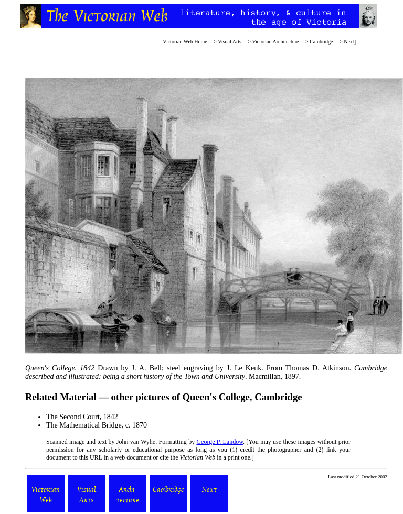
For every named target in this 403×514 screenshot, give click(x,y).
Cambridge (321, 42)
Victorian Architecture (275, 42)
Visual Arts (229, 42)
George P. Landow (219, 441)
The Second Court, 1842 (82, 417)
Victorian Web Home (185, 42)
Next (349, 42)
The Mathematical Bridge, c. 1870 (96, 425)
